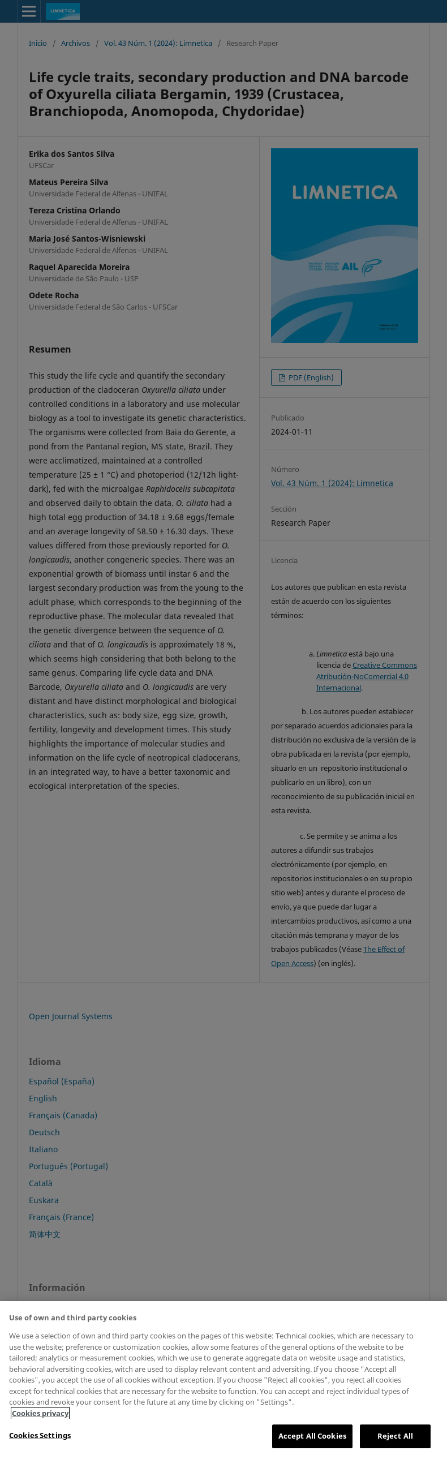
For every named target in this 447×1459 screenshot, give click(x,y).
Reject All (395, 1436)
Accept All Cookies (312, 1436)
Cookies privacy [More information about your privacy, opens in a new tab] (40, 1413)
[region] (223, 1380)
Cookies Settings (40, 1435)
